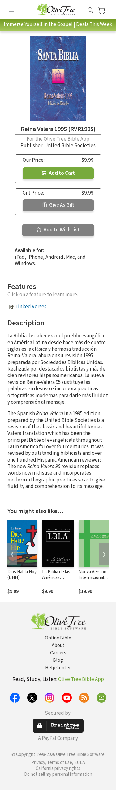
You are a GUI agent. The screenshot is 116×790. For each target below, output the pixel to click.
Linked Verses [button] (30, 306)
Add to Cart (58, 173)
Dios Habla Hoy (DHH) (22, 574)
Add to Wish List (58, 230)
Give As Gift (58, 205)
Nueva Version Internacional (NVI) (92, 577)
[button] (90, 10)
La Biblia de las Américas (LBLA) (56, 577)
